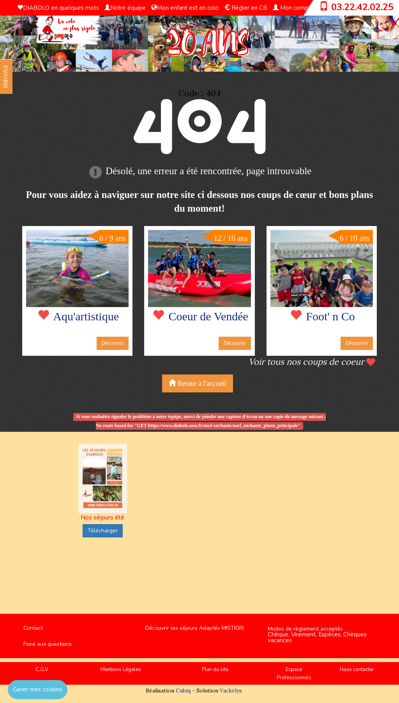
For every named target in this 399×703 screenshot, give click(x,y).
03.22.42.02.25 (362, 7)
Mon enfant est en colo (185, 8)
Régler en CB (245, 8)
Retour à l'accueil (197, 383)
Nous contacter (357, 669)
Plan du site (215, 669)
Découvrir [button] (113, 343)
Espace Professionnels (294, 673)
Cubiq (183, 690)
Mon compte (293, 8)
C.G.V (41, 669)
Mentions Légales (121, 669)
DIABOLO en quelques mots (58, 8)
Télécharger (103, 530)
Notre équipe (125, 8)
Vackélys (231, 690)
